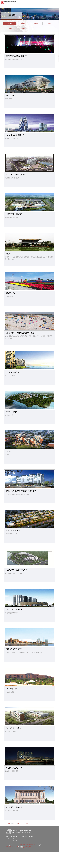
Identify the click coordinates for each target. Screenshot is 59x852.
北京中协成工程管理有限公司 (27, 845)
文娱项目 (10, 28)
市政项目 (23, 23)
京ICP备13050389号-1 (12, 847)
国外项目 (23, 28)
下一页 (23, 823)
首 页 (9, 823)
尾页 (27, 823)
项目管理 (49, 23)
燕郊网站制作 (27, 847)
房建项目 (10, 23)
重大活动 (36, 23)
